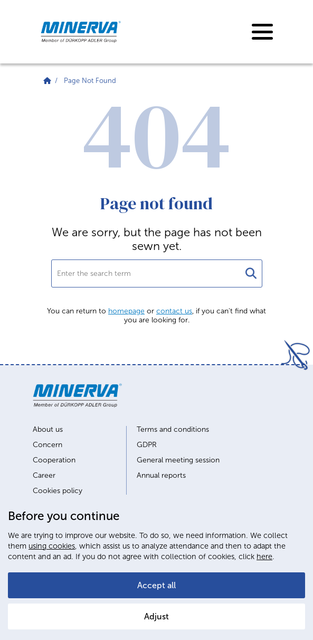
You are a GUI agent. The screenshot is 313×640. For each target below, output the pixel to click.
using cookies (52, 546)
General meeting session (178, 460)
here (264, 556)
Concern (47, 445)
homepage (126, 311)
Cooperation (54, 460)
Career (44, 475)
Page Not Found (90, 81)
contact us (174, 311)
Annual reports (161, 475)
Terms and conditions (173, 429)
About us (48, 429)
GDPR (147, 445)
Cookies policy (57, 491)
